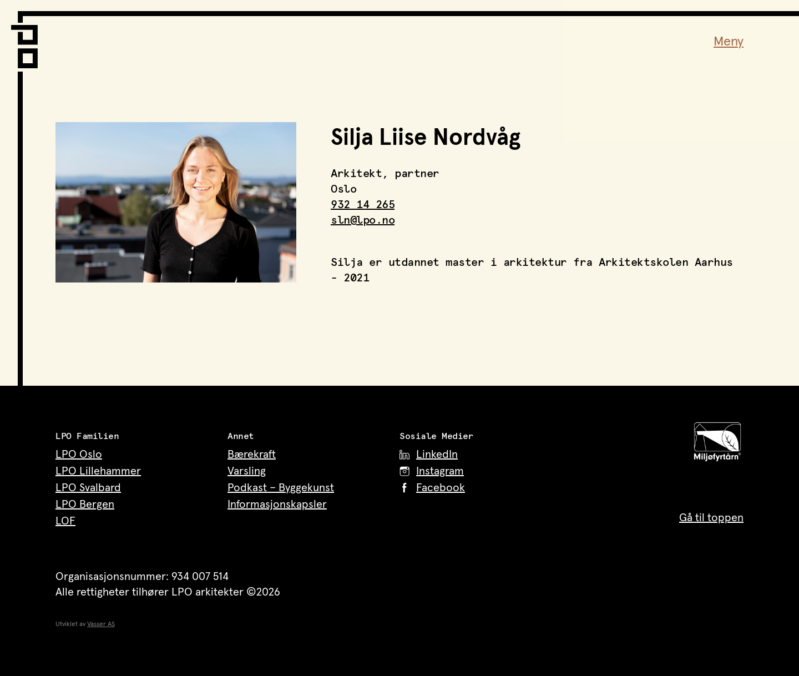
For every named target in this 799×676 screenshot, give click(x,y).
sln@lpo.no (363, 220)
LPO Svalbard (88, 487)
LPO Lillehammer (98, 471)
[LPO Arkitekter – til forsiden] (27, 39)
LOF (65, 521)
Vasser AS (101, 624)
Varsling (246, 471)
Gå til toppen (711, 517)
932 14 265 (363, 204)
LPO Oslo (78, 454)
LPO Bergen (84, 504)
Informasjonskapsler (277, 504)
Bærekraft (251, 454)
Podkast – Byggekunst (280, 487)
